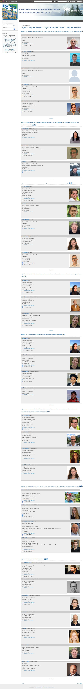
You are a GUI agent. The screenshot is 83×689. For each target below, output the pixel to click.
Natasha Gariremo (25, 371)
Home (22, 21)
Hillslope (13, 39)
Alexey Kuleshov (25, 296)
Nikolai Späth (24, 537)
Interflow (8, 44)
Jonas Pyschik (24, 203)
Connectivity (6, 38)
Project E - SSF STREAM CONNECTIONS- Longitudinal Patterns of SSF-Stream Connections (41, 334)
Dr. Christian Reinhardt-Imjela (28, 521)
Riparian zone (9, 45)
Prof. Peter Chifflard (26, 186)
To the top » (79, 683)
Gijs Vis (23, 387)
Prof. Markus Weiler (25, 84)
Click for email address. (29, 43)
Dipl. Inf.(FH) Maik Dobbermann (28, 562)
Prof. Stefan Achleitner (26, 51)
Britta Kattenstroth (25, 219)
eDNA (5, 39)
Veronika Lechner (25, 68)
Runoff (14, 45)
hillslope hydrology (10, 40)
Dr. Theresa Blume (25, 313)
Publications (39, 21)
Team (32, 21)
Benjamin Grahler (25, 661)
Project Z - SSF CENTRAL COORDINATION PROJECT (32, 559)
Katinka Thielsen (25, 595)
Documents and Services (49, 21)
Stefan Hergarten (25, 145)
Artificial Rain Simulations (9, 36)
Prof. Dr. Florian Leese (26, 431)
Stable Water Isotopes (9, 47)
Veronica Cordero (25, 128)
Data (59, 21)
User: (33, 1)
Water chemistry (12, 52)
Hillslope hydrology (10, 42)
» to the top (51, 118)
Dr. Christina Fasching (26, 236)
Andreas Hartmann (25, 489)
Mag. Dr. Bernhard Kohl (26, 35)
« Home (22, 683)
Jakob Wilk (24, 161)
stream (6, 48)
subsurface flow (11, 48)
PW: (53, 1)
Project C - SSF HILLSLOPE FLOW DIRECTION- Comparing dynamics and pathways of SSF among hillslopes (45, 183)
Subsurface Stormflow (9, 49)
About (27, 21)
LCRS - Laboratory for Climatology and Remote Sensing (45, 687)
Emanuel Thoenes (25, 101)
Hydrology (5, 43)
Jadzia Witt (24, 628)
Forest (9, 39)
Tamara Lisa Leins (25, 504)
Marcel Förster (24, 579)
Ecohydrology (12, 38)
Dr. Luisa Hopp (25, 280)
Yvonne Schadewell (25, 448)
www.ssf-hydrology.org (11, 1)
